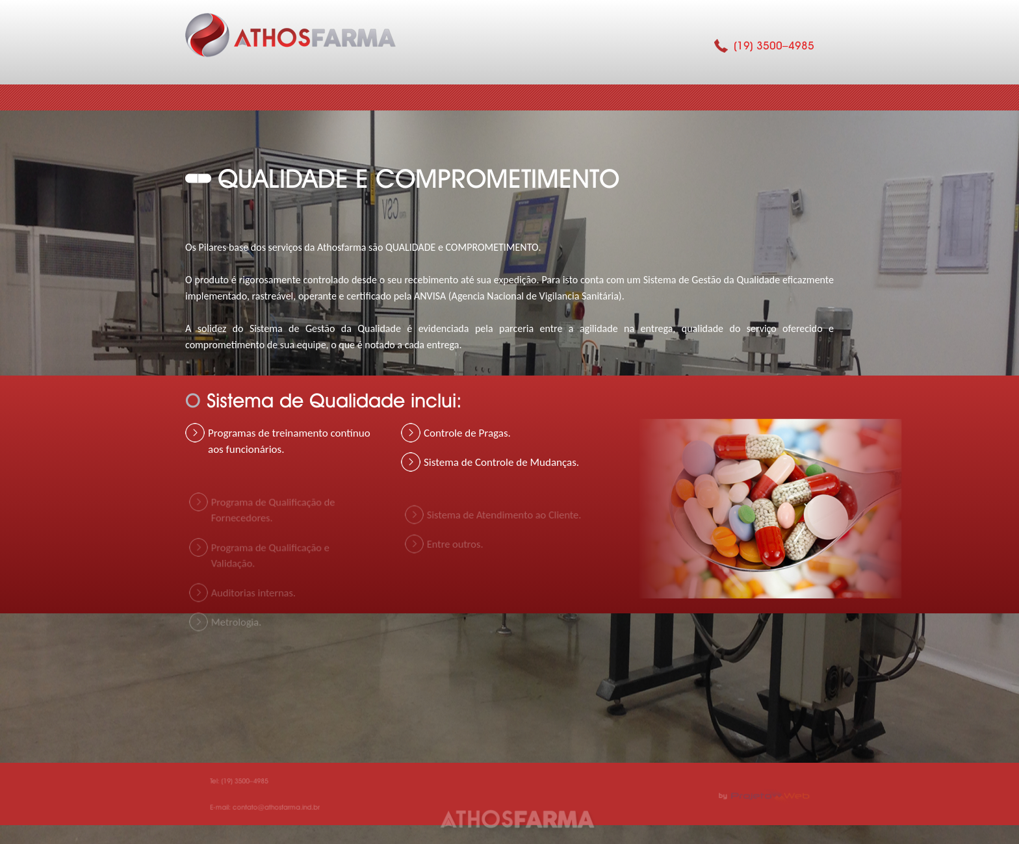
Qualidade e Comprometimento (489, 97)
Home (224, 97)
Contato (767, 97)
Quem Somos (322, 97)
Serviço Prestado (655, 97)
